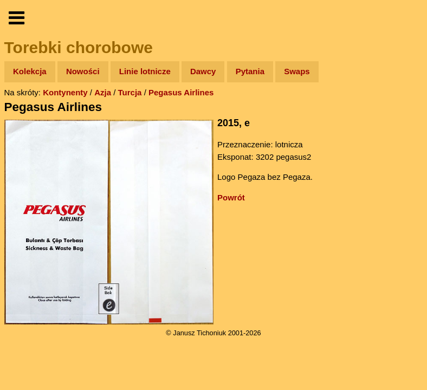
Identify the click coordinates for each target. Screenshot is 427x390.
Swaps (297, 71)
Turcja (130, 92)
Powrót (231, 197)
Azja (102, 92)
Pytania (250, 71)
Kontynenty (65, 92)
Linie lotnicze (145, 71)
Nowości (83, 71)
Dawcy (203, 71)
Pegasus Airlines (181, 92)
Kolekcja (30, 71)
